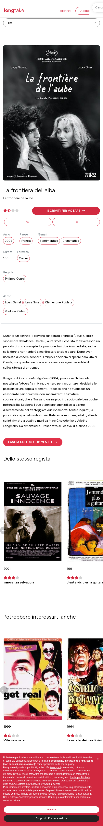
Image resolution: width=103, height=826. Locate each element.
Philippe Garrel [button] (15, 278)
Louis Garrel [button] (13, 302)
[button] (66, 211)
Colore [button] (23, 258)
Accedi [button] (85, 11)
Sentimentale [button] (49, 241)
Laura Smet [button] (33, 302)
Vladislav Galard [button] (15, 311)
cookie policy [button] (67, 764)
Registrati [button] (64, 11)
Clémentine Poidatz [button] (58, 302)
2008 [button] (8, 241)
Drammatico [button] (70, 241)
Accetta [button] (51, 809)
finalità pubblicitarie (80, 777)
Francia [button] (26, 241)
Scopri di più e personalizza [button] (51, 818)
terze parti (55, 767)
